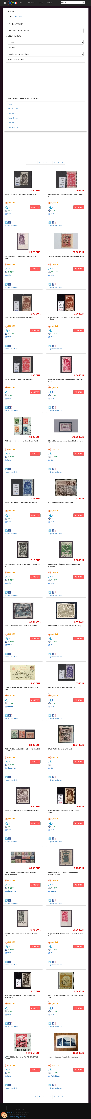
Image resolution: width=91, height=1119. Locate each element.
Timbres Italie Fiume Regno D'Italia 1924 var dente (66, 256)
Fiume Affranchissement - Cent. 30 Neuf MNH (21, 626)
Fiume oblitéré (13, 118)
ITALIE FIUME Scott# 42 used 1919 (60, 502)
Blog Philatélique (21, 1117)
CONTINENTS (31, 3)
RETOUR (18, 16)
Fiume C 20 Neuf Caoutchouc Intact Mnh (19, 379)
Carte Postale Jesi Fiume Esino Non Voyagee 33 (65, 1057)
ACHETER (35, 207)
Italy (52, 1014)
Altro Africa (11, 768)
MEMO (50, 3)
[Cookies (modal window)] (4, 1115)
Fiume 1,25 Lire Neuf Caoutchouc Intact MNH (21, 502)
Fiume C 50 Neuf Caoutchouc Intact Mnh (62, 687)
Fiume (10, 104)
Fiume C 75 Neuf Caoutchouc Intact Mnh (19, 318)
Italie (9, 213)
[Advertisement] (46, 80)
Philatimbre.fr (10, 1112)
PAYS (41, 3)
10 (62, 163)
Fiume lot (11, 123)
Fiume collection (13, 127)
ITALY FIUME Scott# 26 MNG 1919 (60, 749)
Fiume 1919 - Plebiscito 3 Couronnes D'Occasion (22, 810)
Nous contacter (10, 1117)
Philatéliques (55, 1076)
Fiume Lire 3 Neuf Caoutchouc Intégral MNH (20, 194)
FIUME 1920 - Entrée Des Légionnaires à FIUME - (22, 441)
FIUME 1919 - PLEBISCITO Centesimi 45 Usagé (64, 626)
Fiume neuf (12, 113)
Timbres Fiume (13, 109)
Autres (9, 645)
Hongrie (10, 706)
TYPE (21, 3)
